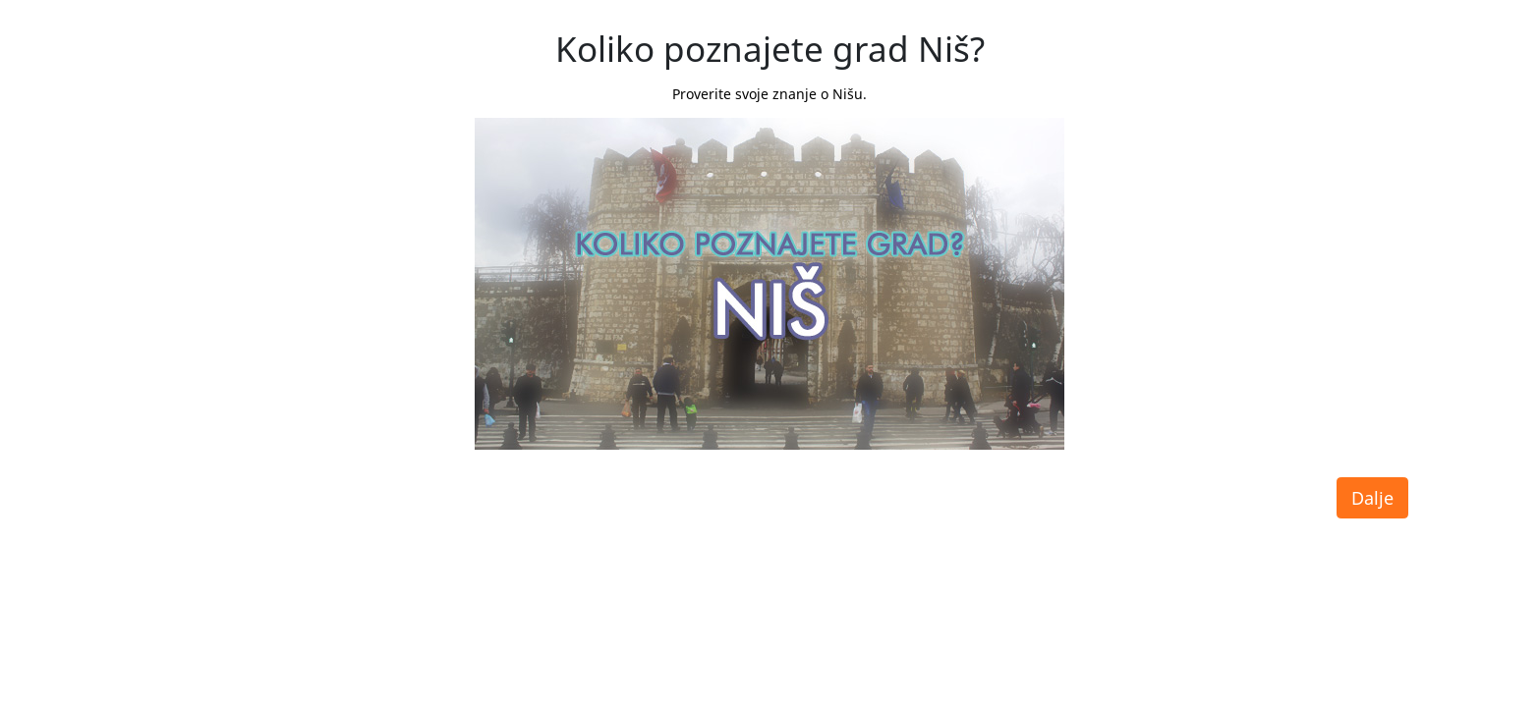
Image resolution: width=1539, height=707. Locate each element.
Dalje (1372, 498)
